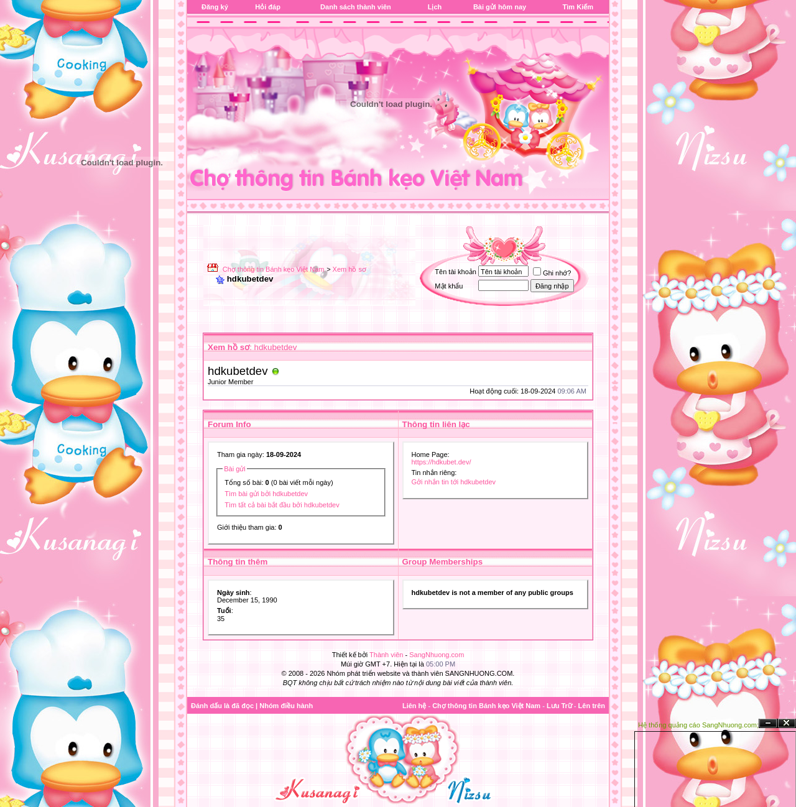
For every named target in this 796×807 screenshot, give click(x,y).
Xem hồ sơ (349, 269)
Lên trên (591, 705)
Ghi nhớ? (552, 273)
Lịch (435, 7)
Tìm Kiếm (578, 7)
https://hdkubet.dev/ (441, 462)
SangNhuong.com (436, 654)
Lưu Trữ (559, 705)
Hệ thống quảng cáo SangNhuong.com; (698, 725)
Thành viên (386, 654)
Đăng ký (214, 7)
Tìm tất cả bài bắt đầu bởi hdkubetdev (281, 505)
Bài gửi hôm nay (499, 7)
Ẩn (768, 723)
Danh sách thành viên (355, 7)
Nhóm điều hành (286, 705)
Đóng (786, 723)
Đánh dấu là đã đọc (222, 705)
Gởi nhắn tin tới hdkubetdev (454, 482)
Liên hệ (414, 705)
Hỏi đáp (267, 7)
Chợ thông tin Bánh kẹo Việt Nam (274, 269)
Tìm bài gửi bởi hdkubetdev (266, 493)
